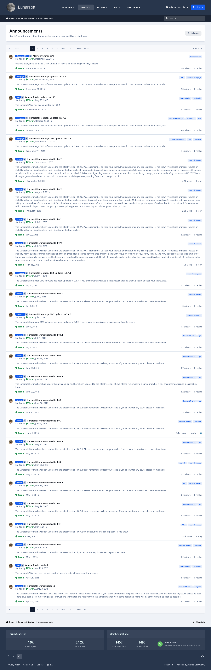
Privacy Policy (14, 665)
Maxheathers (171, 642)
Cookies (40, 665)
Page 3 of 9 (83, 48)
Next (64, 48)
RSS (50, 665)
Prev (16, 48)
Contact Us (28, 665)
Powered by (191, 665)
